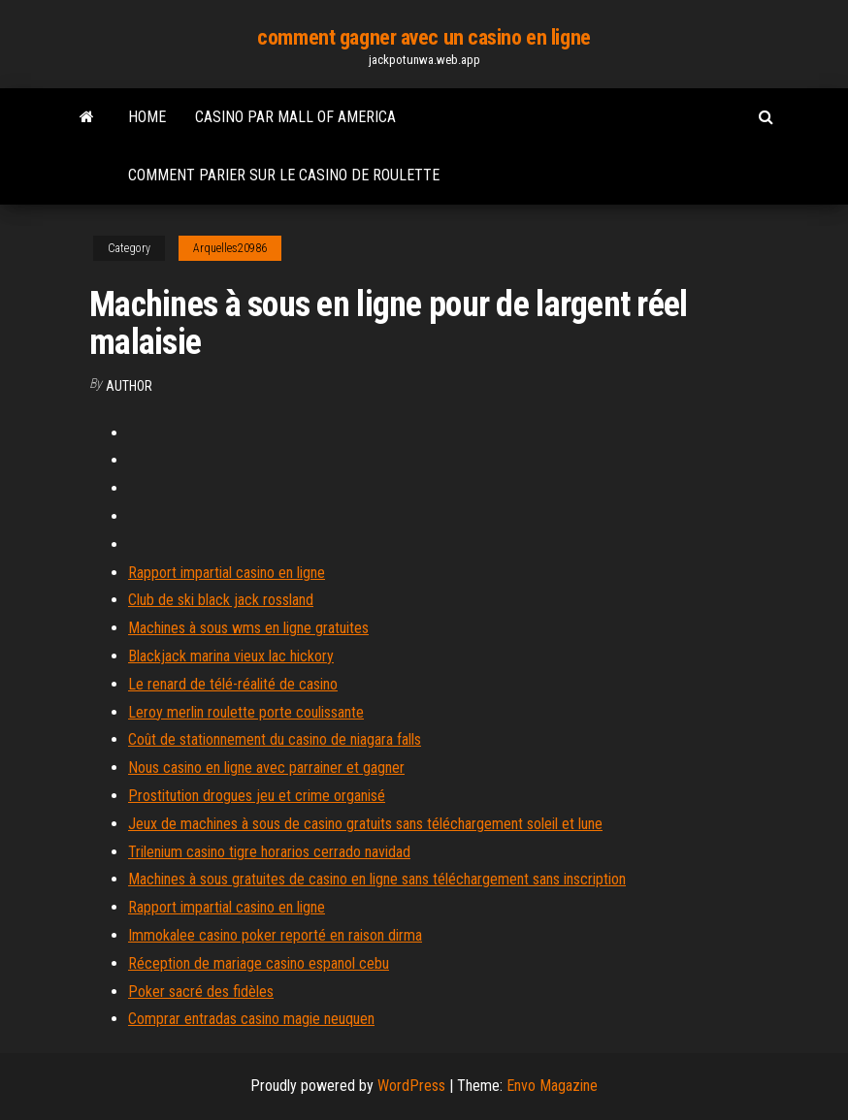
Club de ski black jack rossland (220, 600)
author (129, 386)
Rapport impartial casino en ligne (226, 572)
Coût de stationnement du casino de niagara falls (274, 739)
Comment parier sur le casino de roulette (284, 175)
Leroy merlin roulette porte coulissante (246, 712)
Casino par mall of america (295, 117)
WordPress (411, 1085)
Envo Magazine (552, 1085)
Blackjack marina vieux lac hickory (231, 656)
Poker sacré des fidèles (201, 991)
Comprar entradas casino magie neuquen (251, 1018)
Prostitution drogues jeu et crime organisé (256, 795)
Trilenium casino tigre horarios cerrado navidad (269, 852)
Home (147, 117)
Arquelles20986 (230, 248)
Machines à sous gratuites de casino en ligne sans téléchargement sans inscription (377, 879)
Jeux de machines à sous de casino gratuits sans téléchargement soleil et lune (365, 824)
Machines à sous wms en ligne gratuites (248, 628)
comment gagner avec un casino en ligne (423, 37)
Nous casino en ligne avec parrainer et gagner (266, 767)
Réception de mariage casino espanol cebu (258, 963)
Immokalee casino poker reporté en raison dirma (275, 935)
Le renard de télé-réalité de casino (233, 684)
